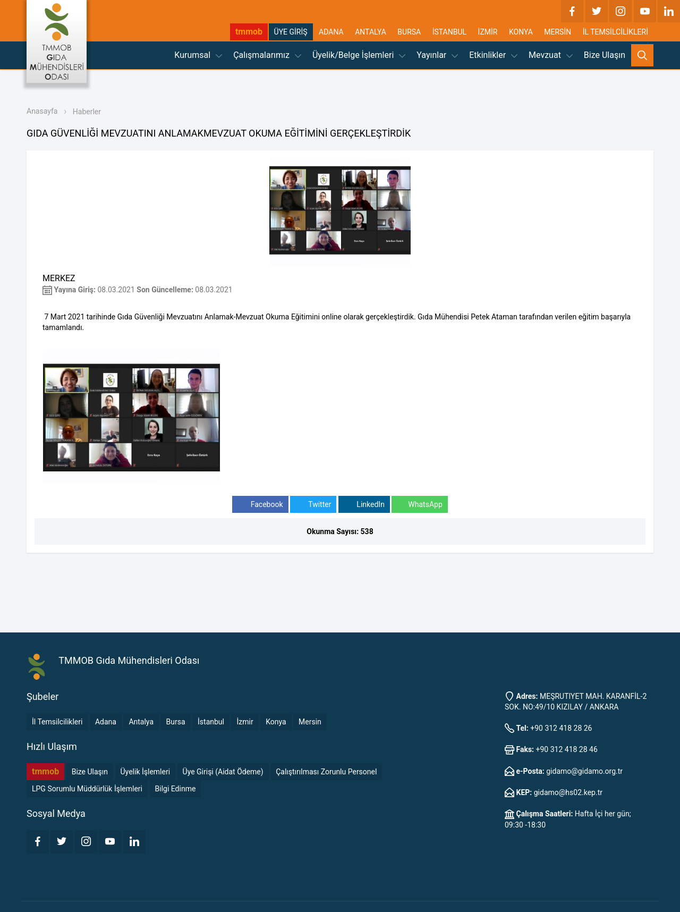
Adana (105, 721)
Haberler (87, 111)
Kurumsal (198, 55)
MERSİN (557, 32)
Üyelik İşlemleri (146, 771)
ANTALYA (370, 32)
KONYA (521, 32)
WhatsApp (419, 504)
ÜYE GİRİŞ (291, 32)
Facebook (260, 504)
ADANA (331, 32)
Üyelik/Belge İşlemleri (358, 55)
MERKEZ (58, 278)
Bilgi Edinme (175, 788)
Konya (276, 721)
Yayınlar (437, 55)
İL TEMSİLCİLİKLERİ (615, 32)
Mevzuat (551, 55)
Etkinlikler (493, 55)
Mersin (310, 721)
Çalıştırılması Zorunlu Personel (326, 771)
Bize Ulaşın (604, 55)
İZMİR (488, 32)
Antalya (141, 721)
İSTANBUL (449, 32)
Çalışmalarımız (267, 55)
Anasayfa (42, 111)
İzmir (244, 721)
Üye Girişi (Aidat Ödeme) (223, 771)
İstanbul (211, 721)
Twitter (313, 504)
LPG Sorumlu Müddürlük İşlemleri (87, 788)
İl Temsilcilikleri (57, 721)
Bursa (175, 721)
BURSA (409, 32)
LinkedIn (364, 504)
